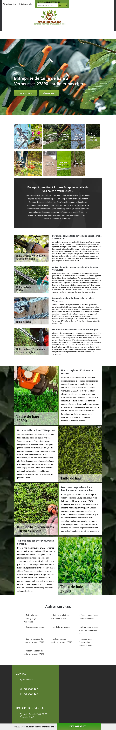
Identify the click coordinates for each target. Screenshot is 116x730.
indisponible (9, 4)
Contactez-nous (25, 93)
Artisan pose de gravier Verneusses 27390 (61, 640)
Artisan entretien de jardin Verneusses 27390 (34, 652)
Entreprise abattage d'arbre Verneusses (60, 617)
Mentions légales (49, 727)
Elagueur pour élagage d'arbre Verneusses (88, 617)
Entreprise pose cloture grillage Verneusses (31, 618)
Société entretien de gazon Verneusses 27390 (34, 640)
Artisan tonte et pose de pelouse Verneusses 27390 (88, 630)
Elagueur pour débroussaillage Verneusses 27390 (85, 642)
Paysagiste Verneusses (35, 627)
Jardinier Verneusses (61, 627)
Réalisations (49, 93)
